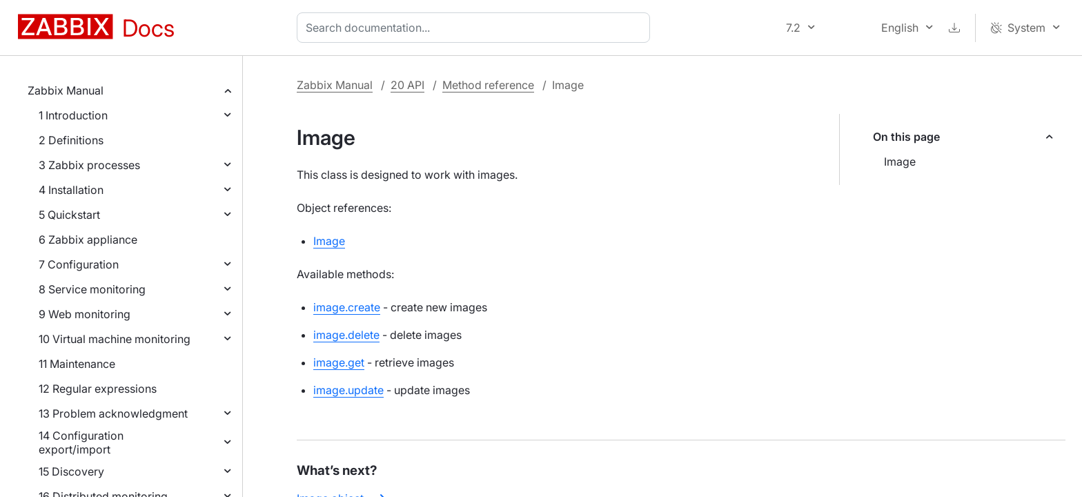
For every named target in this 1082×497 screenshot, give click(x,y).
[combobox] (476, 27)
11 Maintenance (77, 364)
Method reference (488, 85)
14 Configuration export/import (81, 442)
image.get (338, 362)
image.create (346, 307)
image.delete (346, 335)
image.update (348, 390)
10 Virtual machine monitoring (114, 339)
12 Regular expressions (98, 389)
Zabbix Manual (66, 90)
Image (900, 161)
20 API (407, 85)
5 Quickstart (69, 215)
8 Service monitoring (92, 289)
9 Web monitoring (84, 314)
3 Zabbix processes (89, 165)
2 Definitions (71, 140)
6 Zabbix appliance (88, 239)
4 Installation (71, 190)
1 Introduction (73, 115)
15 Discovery (71, 471)
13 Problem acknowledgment (113, 413)
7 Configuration (79, 264)
